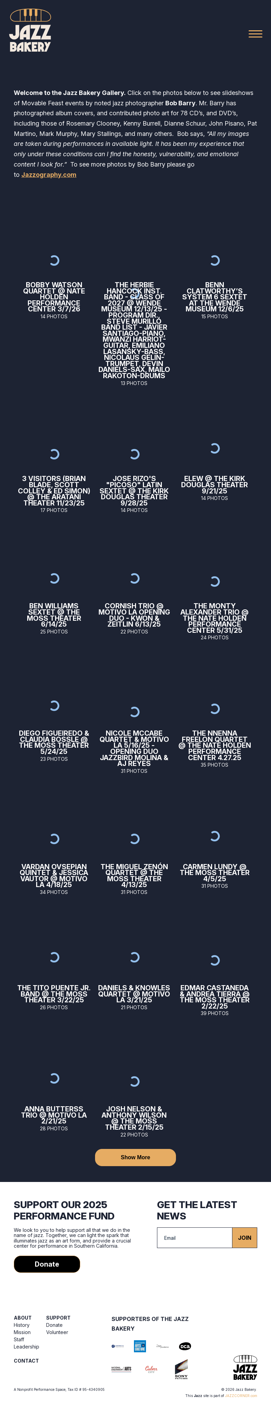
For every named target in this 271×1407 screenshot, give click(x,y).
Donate (47, 1264)
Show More (135, 1157)
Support (58, 1318)
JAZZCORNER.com (241, 1396)
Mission (22, 1332)
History (22, 1325)
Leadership (26, 1347)
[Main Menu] (255, 33)
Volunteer (57, 1332)
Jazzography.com (48, 174)
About (23, 1318)
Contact (26, 1361)
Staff (19, 1339)
